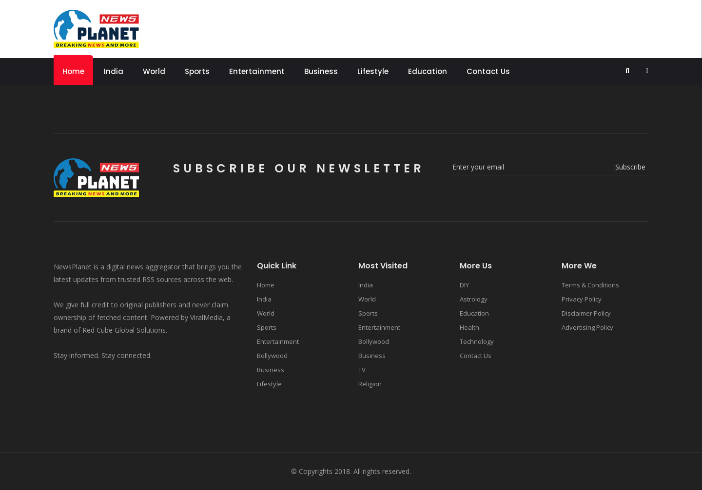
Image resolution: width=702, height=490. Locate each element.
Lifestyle (373, 71)
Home (73, 71)
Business (321, 71)
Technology (477, 341)
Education (427, 71)
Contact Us (488, 71)
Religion (370, 383)
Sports (197, 71)
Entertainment (257, 71)
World (154, 71)
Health (469, 327)
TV (362, 369)
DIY (464, 285)
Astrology (474, 299)
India (113, 71)
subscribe (630, 166)
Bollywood (272, 355)
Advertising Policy (587, 327)
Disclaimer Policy (586, 313)
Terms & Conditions (590, 285)
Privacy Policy (582, 299)
